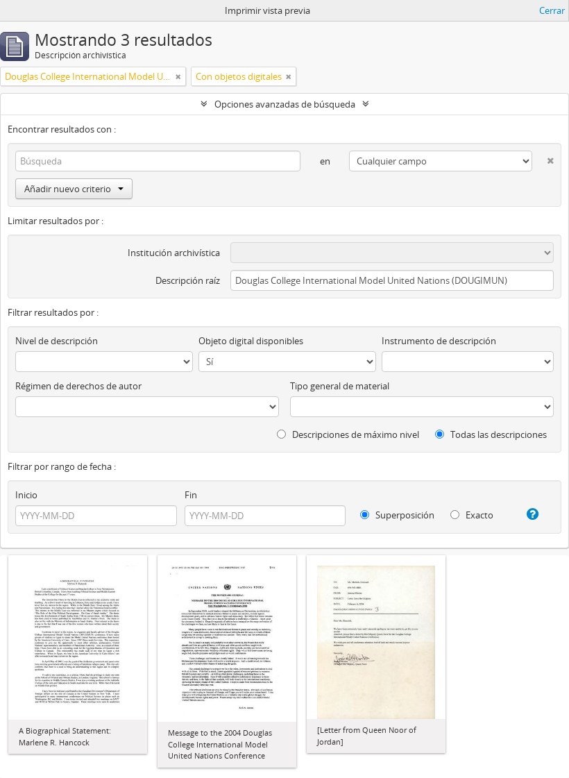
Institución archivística (174, 252)
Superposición (397, 515)
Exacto (471, 515)
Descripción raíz (187, 280)
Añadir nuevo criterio (74, 189)
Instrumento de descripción (439, 341)
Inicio (26, 495)
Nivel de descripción (56, 341)
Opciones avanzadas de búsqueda (284, 104)
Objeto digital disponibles (250, 341)
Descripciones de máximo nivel (348, 434)
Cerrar (552, 10)
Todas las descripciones (491, 434)
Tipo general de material (339, 386)
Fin (191, 495)
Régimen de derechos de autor (78, 386)
